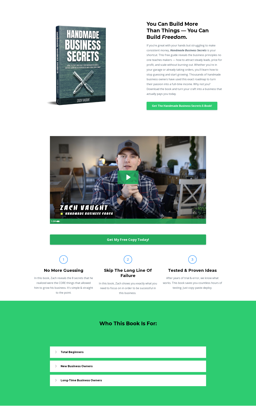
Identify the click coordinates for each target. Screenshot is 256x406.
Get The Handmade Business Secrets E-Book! (182, 106)
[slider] (124, 221)
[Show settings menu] (196, 221)
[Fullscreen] (203, 221)
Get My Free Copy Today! (128, 239)
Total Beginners (73, 352)
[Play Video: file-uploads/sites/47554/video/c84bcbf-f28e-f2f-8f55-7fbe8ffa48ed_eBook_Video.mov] (128, 177)
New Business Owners (78, 366)
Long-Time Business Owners (83, 380)
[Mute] (189, 221)
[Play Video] (53, 221)
